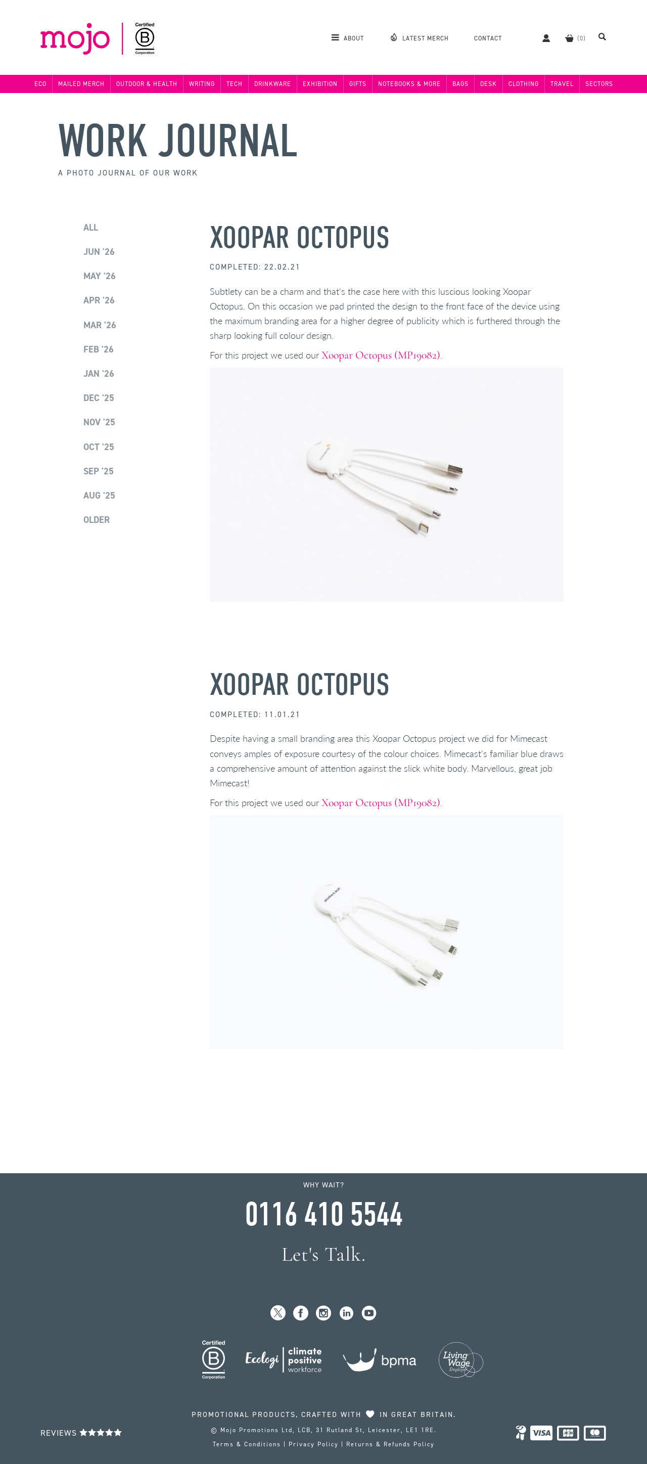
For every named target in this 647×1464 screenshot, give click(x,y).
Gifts (357, 84)
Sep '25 (98, 471)
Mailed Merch (81, 84)
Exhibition (320, 84)
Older (96, 520)
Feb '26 (98, 349)
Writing (202, 84)
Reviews (81, 1433)
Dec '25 (98, 398)
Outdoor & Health (146, 84)
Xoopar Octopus (300, 238)
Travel (562, 84)
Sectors (599, 84)
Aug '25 (99, 496)
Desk (488, 84)
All (90, 227)
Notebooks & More (409, 84)
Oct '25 (98, 447)
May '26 (99, 276)
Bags (460, 84)
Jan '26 (98, 374)
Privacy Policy (314, 1444)
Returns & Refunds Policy (390, 1444)
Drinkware (272, 84)
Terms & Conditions (247, 1444)
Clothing (524, 84)
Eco (40, 84)
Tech (234, 84)
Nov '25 (99, 422)
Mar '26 (99, 325)
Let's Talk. (324, 1254)
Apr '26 (99, 300)
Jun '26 (99, 252)
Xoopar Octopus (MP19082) (380, 355)
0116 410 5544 (323, 1214)
